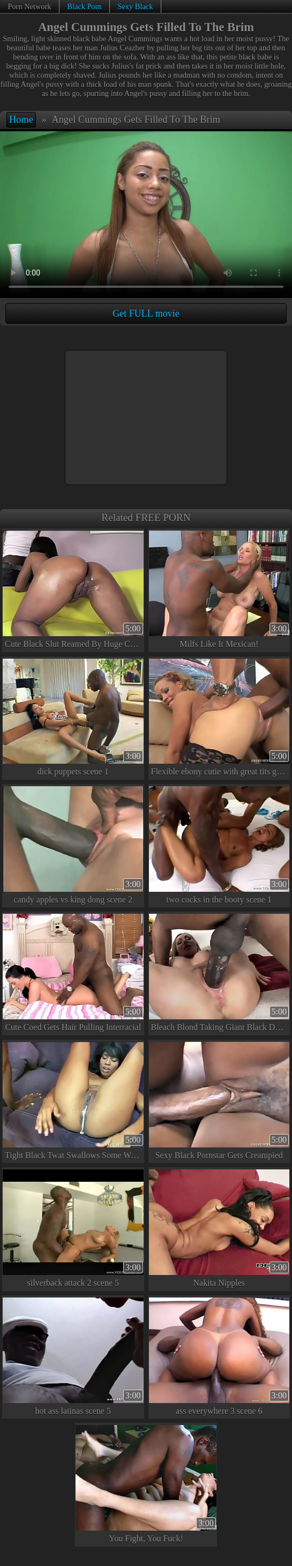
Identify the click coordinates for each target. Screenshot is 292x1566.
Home (21, 119)
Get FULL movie (146, 313)
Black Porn (84, 6)
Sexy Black (135, 6)
